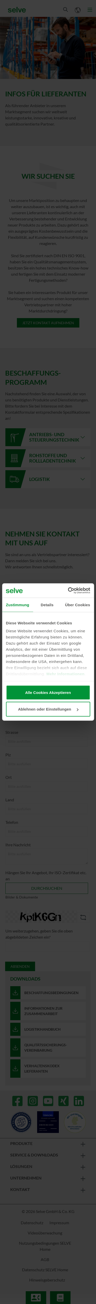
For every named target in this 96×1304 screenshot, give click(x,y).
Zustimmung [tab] (17, 604)
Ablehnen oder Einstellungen (48, 709)
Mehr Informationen (65, 674)
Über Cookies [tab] (77, 604)
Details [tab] (47, 604)
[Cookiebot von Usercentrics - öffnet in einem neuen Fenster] (68, 590)
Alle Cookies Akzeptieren (48, 692)
